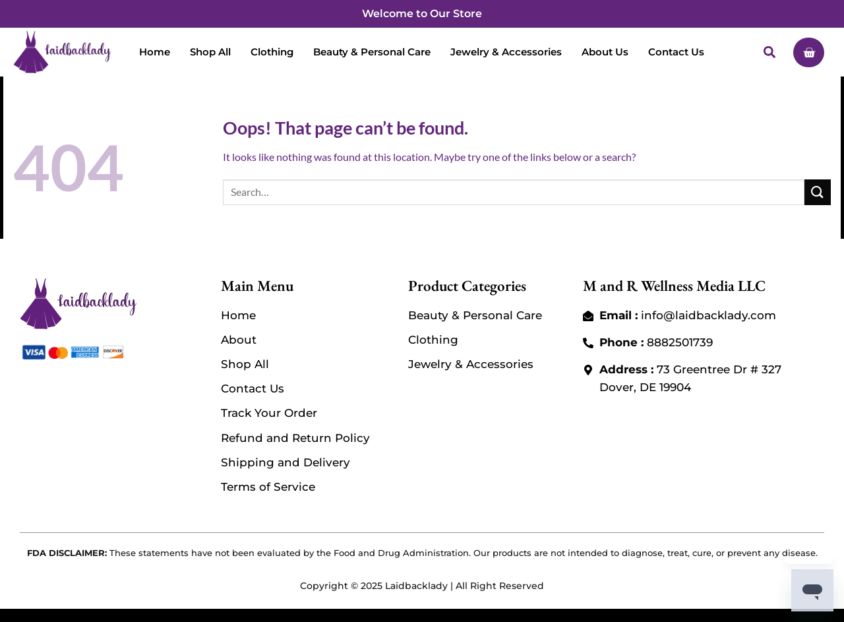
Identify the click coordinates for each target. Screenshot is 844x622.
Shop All (210, 52)
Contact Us (676, 52)
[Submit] (817, 192)
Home (154, 52)
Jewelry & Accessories (506, 52)
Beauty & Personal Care (372, 52)
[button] (768, 52)
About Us (605, 52)
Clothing (272, 52)
